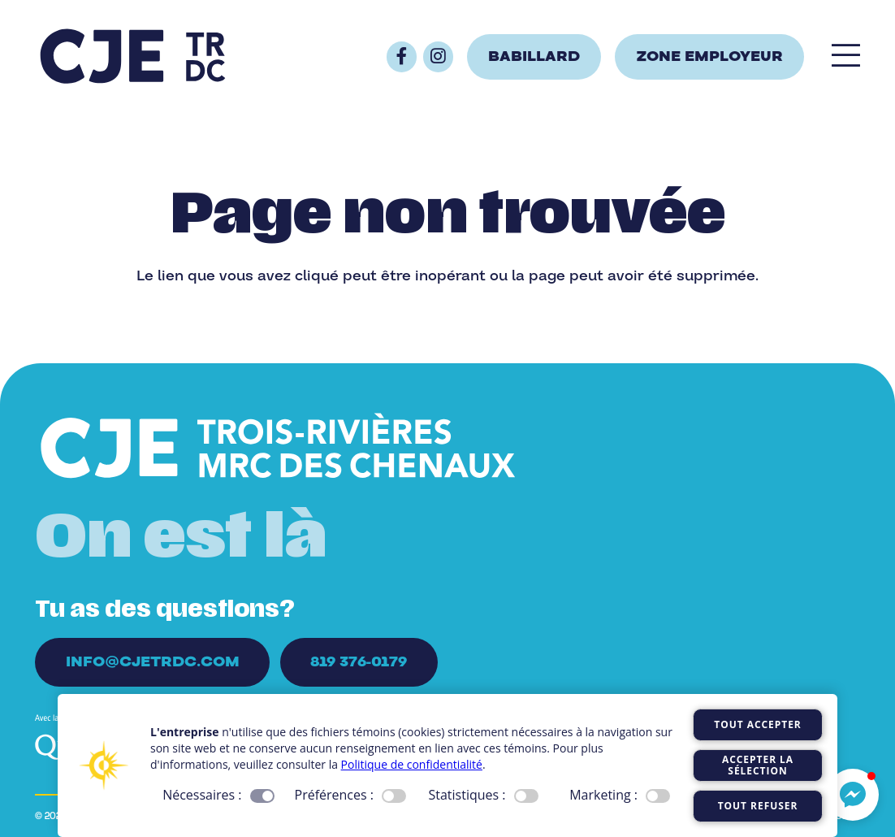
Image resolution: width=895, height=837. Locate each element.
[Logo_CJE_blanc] (278, 448)
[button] (853, 795)
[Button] (402, 56)
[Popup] (846, 57)
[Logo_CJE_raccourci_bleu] (132, 56)
